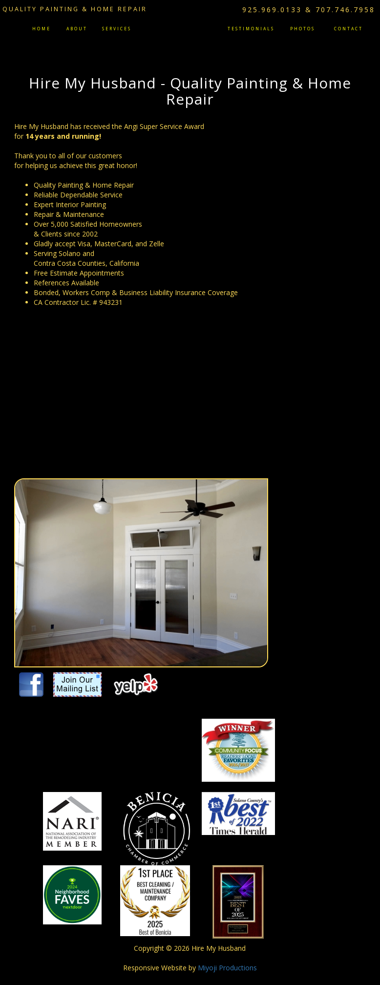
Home (41, 29)
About (76, 29)
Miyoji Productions (227, 967)
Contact (348, 29)
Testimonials (251, 29)
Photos (302, 29)
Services (116, 29)
